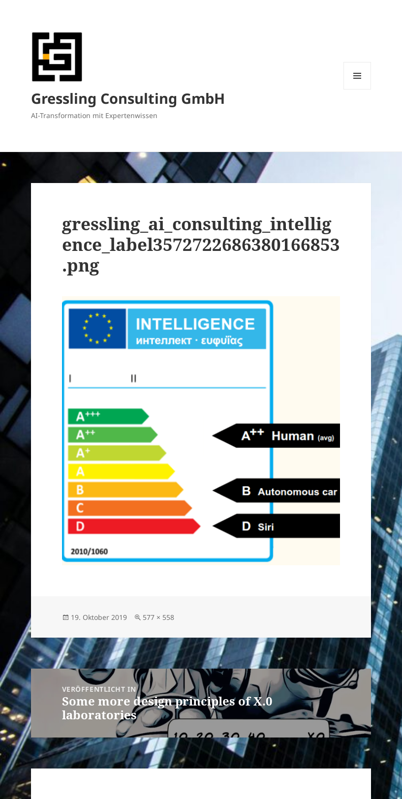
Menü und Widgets (357, 89)
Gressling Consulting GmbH (128, 98)
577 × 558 (158, 617)
